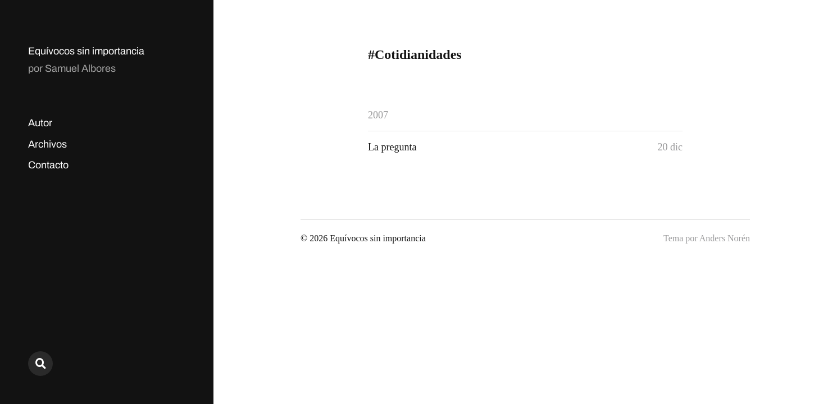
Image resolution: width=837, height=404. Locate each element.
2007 (378, 115)
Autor (40, 122)
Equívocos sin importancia (86, 51)
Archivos (47, 144)
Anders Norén (724, 238)
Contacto (48, 165)
